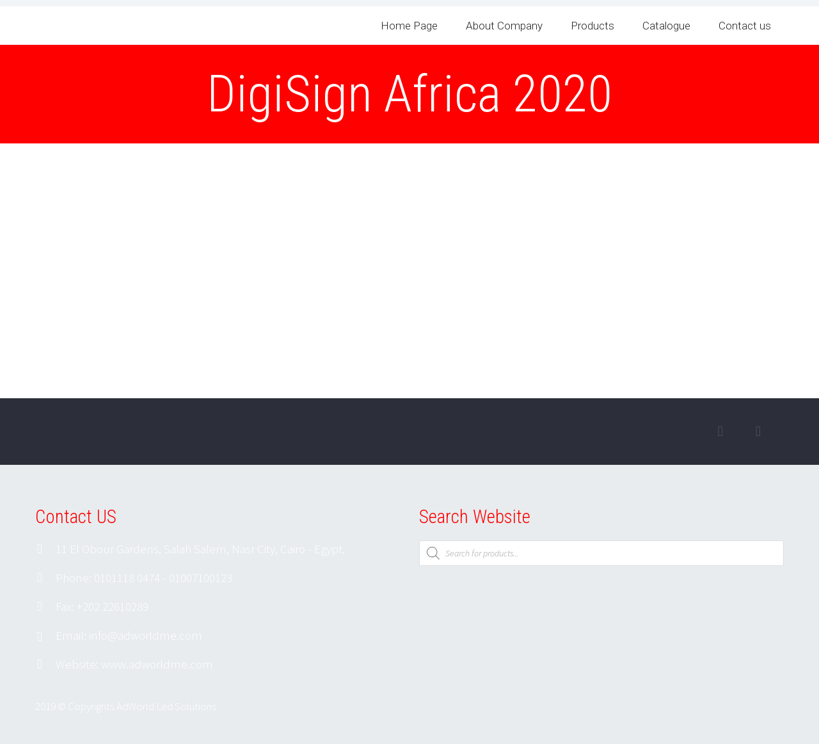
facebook (720, 432)
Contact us (745, 25)
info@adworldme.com (145, 635)
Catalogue (666, 25)
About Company (504, 25)
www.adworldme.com (157, 664)
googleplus (758, 432)
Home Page (409, 25)
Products (592, 25)
